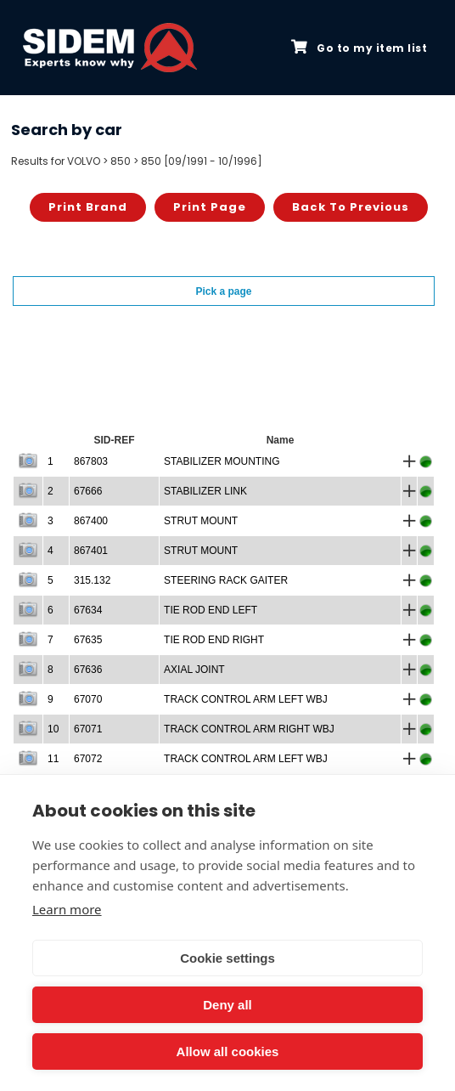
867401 (91, 551)
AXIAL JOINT (194, 670)
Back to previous (350, 207)
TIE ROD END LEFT (210, 610)
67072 (88, 759)
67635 (88, 640)
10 (53, 729)
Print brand (87, 207)
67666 (88, 491)
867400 (91, 521)
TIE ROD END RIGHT (214, 640)
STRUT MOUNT (201, 521)
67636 (88, 670)
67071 (88, 729)
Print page (209, 207)
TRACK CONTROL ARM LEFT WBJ (246, 699)
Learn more (67, 909)
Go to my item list (359, 47)
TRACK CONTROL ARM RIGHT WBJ (249, 729)
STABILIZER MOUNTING (221, 461)
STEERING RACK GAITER (226, 580)
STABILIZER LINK (205, 491)
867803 (91, 461)
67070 (88, 699)
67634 (88, 610)
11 (53, 759)
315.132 (92, 580)
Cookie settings (227, 958)
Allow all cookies (228, 1051)
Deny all (227, 1005)
